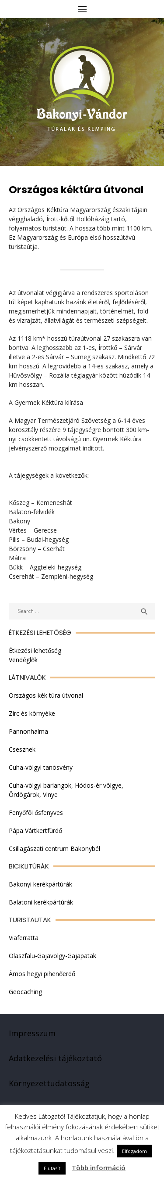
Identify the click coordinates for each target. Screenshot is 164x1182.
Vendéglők (23, 660)
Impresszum (32, 1033)
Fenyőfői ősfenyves (36, 812)
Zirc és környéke (32, 713)
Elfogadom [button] (134, 1151)
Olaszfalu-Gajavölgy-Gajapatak (52, 955)
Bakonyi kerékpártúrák (40, 884)
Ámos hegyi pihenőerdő (42, 973)
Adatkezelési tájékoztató (55, 1058)
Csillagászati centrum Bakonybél (54, 848)
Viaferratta (23, 937)
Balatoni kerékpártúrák (41, 902)
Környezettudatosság (49, 1083)
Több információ (99, 1167)
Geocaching (25, 991)
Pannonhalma (28, 731)
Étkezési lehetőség (35, 650)
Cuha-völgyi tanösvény (41, 767)
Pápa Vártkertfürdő (35, 830)
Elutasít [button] (52, 1168)
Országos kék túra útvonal (46, 695)
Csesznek (22, 749)
